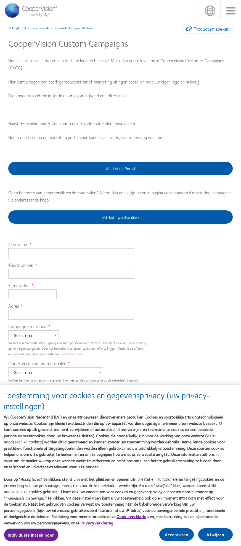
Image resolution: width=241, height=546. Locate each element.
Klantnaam (19, 244)
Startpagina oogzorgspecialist (30, 28)
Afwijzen (215, 536)
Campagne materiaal (27, 326)
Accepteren (177, 536)
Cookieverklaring (132, 518)
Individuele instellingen (31, 537)
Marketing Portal (120, 168)
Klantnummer (21, 265)
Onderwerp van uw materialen (37, 363)
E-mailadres (19, 285)
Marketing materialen (120, 217)
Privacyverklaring (96, 525)
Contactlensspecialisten (74, 28)
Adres (13, 306)
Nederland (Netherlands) (210, 10)
